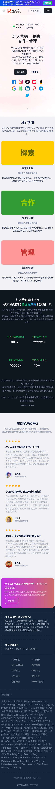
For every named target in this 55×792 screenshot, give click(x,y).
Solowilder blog (21, 761)
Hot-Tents (25, 757)
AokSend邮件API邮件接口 (14, 704)
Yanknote (6, 747)
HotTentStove (25, 764)
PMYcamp (6, 761)
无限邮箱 (28, 751)
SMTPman (34, 704)
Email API (26, 724)
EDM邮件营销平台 (41, 724)
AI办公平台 (36, 721)
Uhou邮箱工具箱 (39, 734)
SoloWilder (46, 747)
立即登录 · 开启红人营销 (26, 26)
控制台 (47, 11)
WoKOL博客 (37, 681)
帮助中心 (36, 670)
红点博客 (23, 714)
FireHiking (34, 747)
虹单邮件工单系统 (20, 734)
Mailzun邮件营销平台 (12, 744)
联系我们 (33, 649)
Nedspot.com (39, 757)
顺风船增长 (18, 741)
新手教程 (36, 665)
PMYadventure (9, 764)
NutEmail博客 (36, 714)
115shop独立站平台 (11, 737)
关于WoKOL (17, 665)
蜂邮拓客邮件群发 (39, 731)
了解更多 (34, 72)
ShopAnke (6, 741)
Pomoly (23, 747)
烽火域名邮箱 (40, 727)
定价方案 (16, 676)
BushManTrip (38, 761)
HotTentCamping (10, 757)
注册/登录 (34, 11)
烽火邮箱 (5, 701)
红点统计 (17, 751)
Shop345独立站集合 (36, 741)
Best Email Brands (19, 721)
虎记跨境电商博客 (33, 744)
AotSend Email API (26, 718)
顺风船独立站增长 (18, 711)
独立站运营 (12, 714)
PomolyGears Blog (11, 767)
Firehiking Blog (15, 754)
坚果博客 (47, 744)
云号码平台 (17, 701)
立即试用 (12, 601)
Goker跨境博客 (36, 708)
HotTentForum (40, 764)
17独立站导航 (35, 711)
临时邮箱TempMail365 (35, 701)
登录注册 (36, 676)
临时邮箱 (45, 704)
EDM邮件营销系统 (18, 708)
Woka (15, 747)
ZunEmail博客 (8, 718)
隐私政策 (16, 681)
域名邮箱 (28, 727)
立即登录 (48, 3)
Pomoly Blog (30, 754)
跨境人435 (6, 751)
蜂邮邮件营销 (22, 731)
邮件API (15, 724)
